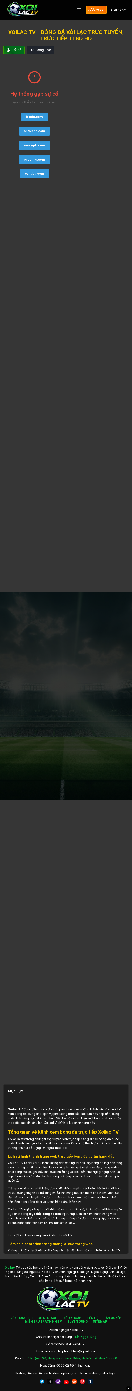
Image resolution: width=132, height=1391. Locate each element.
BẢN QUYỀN (113, 1318)
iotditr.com (34, 117)
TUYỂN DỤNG (77, 1321)
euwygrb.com (34, 145)
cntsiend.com (34, 131)
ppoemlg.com (34, 159)
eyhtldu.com (34, 173)
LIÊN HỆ (92, 1318)
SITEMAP (100, 1321)
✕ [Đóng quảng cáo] (128, 1388)
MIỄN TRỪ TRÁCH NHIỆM (43, 1321)
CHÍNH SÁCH (47, 1318)
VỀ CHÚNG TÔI (21, 1318)
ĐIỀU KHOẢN (72, 1318)
